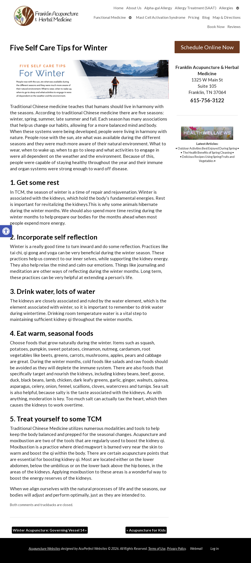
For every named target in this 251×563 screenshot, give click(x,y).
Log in (214, 549)
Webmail (196, 549)
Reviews (234, 26)
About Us (133, 8)
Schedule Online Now (207, 47)
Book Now (216, 26)
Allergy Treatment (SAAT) (195, 8)
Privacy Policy (176, 549)
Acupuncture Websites (44, 549)
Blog (206, 17)
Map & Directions (227, 17)
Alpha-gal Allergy (158, 8)
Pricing (193, 17)
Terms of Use (157, 549)
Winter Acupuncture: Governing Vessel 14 (50, 530)
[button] (6, 231)
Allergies (226, 8)
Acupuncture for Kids (146, 530)
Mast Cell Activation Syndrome (160, 17)
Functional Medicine (110, 17)
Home (118, 8)
